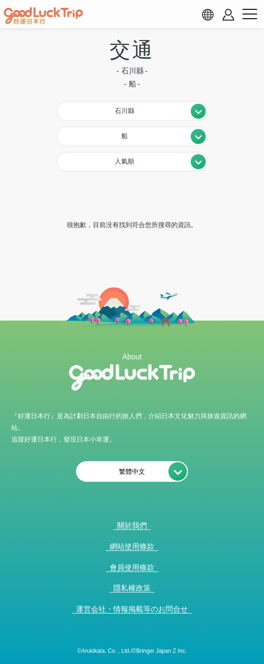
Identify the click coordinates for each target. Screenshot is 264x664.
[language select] (207, 14)
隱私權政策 (132, 588)
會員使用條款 (132, 567)
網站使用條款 (132, 546)
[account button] (228, 15)
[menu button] (249, 14)
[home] (43, 15)
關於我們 (132, 525)
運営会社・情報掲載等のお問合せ (132, 609)
